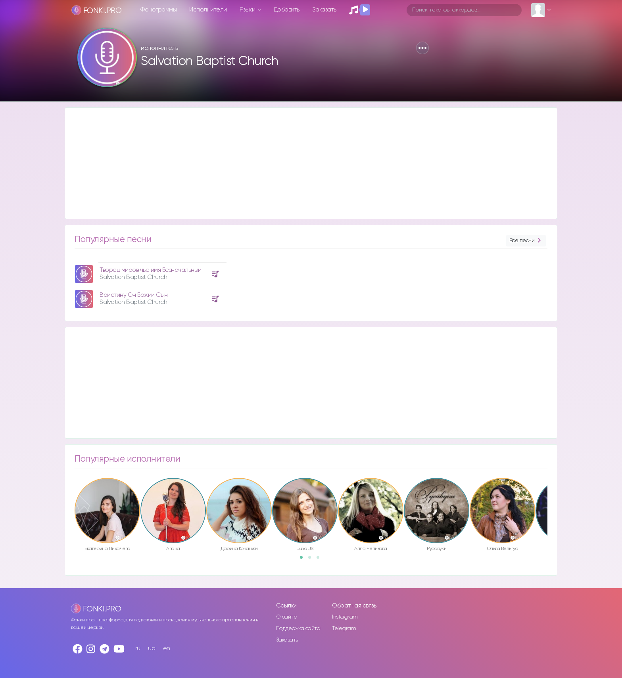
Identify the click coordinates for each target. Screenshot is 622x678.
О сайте (286, 617)
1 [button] (304, 560)
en (166, 648)
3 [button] (320, 560)
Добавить (286, 10)
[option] (149, 283)
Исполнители (208, 10)
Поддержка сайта (298, 628)
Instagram (345, 617)
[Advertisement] (303, 163)
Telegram (344, 628)
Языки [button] (248, 10)
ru (137, 648)
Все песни (526, 241)
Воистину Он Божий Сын (134, 295)
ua (151, 648)
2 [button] (312, 560)
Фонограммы (158, 10)
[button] (422, 48)
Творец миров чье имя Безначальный (151, 270)
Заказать (324, 10)
